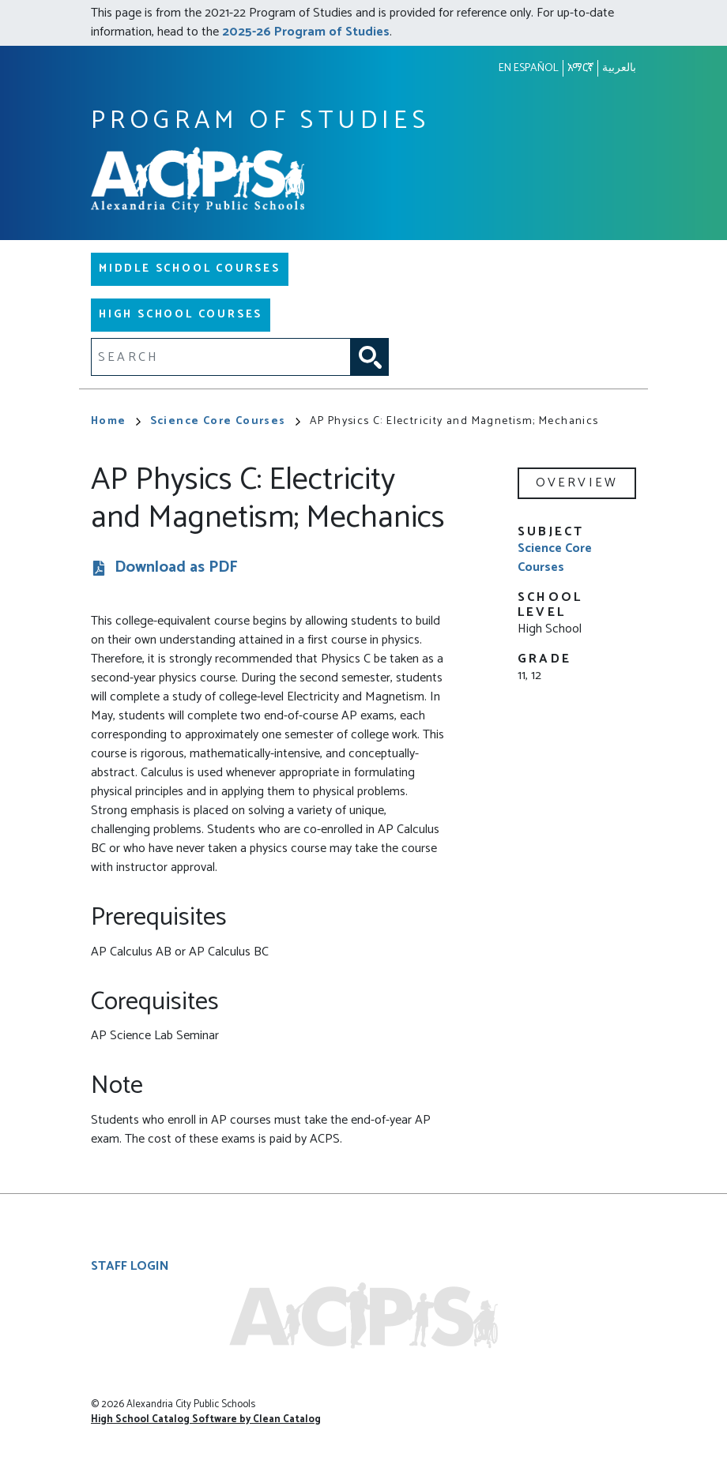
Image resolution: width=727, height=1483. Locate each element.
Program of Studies (260, 121)
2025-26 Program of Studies (306, 32)
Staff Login (130, 1266)
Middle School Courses (190, 269)
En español (529, 68)
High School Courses (180, 315)
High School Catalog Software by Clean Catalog (206, 1419)
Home (116, 421)
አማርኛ (580, 68)
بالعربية (619, 68)
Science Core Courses (225, 421)
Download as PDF (176, 568)
